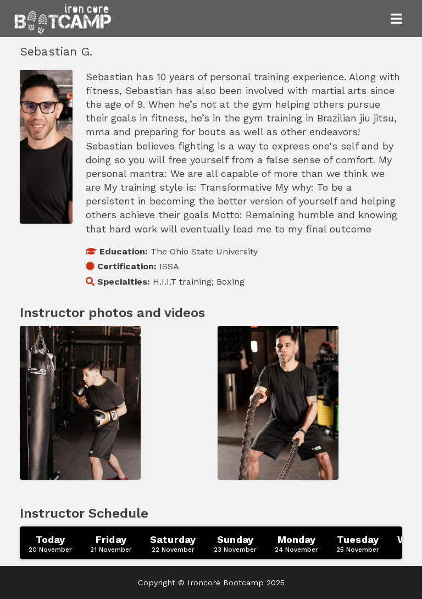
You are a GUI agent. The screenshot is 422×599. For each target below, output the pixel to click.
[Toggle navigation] (396, 18)
